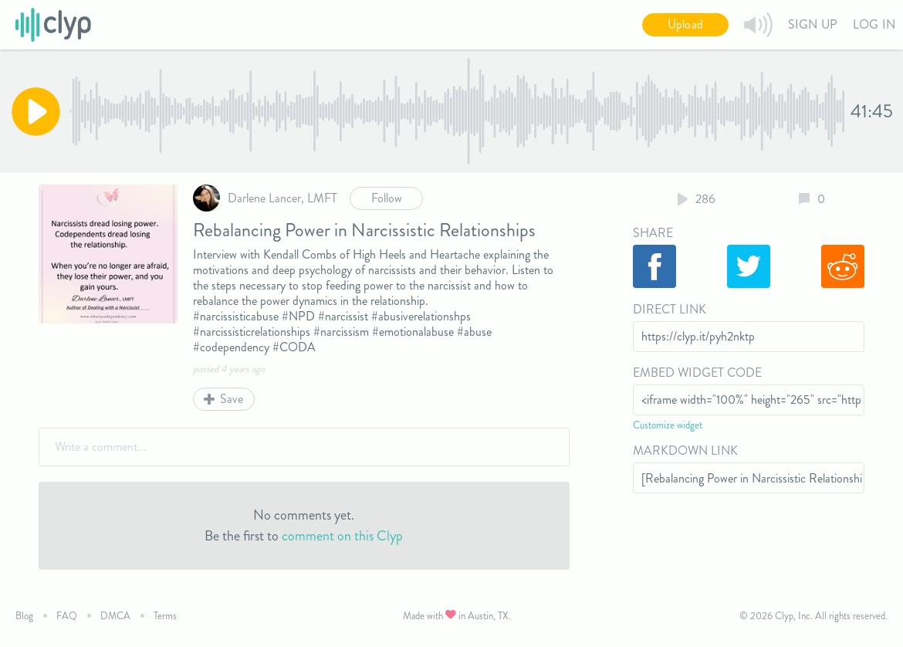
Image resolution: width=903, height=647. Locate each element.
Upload (685, 24)
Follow (386, 198)
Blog (24, 615)
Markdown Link (685, 450)
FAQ (66, 615)
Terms (165, 615)
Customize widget (667, 425)
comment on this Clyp (342, 536)
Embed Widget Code (697, 372)
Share (653, 233)
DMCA (115, 615)
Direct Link (669, 309)
